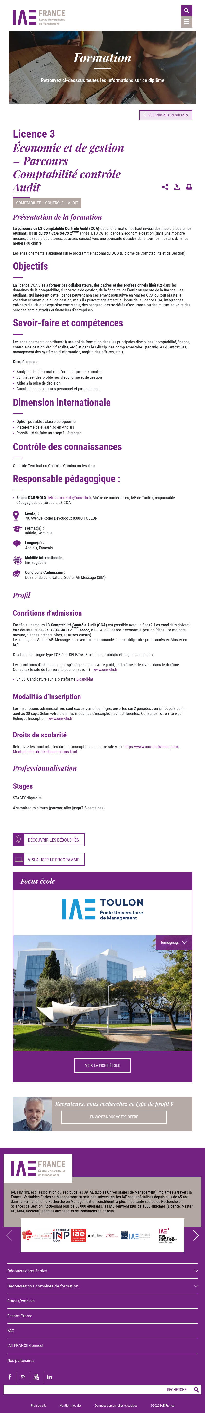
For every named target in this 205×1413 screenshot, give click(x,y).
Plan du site (38, 1405)
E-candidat (84, 678)
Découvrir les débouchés (53, 839)
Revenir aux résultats (165, 114)
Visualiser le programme (53, 859)
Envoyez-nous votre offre (114, 1116)
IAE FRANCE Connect (25, 1345)
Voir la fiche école (102, 1065)
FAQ (10, 1330)
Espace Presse (19, 1315)
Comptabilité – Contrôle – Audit (47, 202)
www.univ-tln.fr (105, 669)
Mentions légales (71, 1405)
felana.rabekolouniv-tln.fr (69, 497)
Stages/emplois (21, 1300)
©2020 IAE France (162, 1405)
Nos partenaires (20, 1359)
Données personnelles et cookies (116, 1405)
